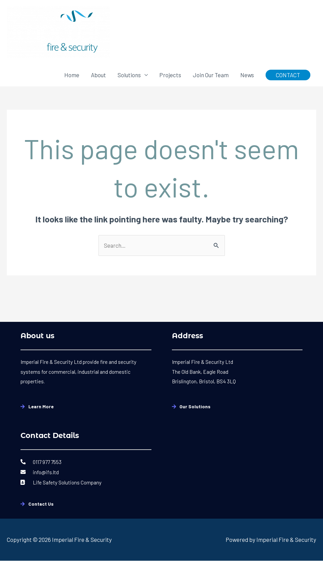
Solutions (129, 74)
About (98, 74)
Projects (170, 74)
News (247, 74)
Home (71, 74)
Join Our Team (211, 74)
